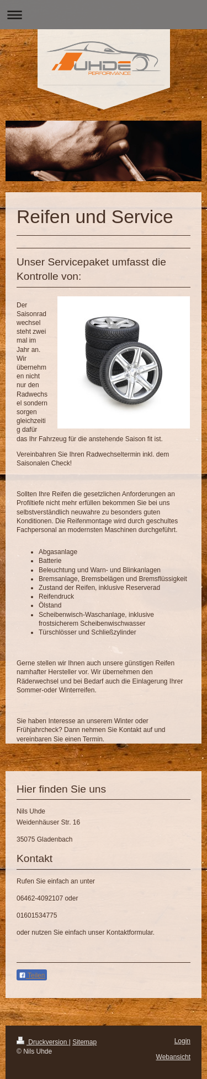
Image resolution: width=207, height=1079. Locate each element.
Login (182, 1041)
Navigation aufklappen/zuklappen (103, 14)
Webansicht (173, 1057)
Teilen (32, 975)
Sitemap (84, 1042)
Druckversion (43, 1042)
